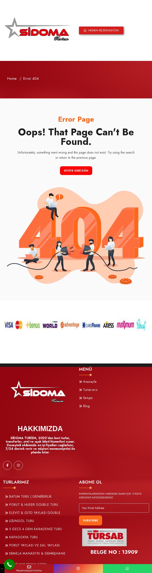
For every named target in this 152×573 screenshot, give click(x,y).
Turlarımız (88, 389)
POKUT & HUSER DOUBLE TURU (31, 504)
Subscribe (90, 520)
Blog (84, 406)
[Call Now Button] (9, 564)
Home (12, 78)
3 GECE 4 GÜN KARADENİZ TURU (33, 529)
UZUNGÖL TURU (19, 521)
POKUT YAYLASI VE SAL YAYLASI (32, 545)
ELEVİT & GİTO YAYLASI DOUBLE (33, 513)
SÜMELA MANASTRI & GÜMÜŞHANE (35, 553)
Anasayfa (88, 381)
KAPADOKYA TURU (21, 537)
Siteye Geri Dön (76, 171)
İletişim (86, 398)
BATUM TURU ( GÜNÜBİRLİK (28, 496)
